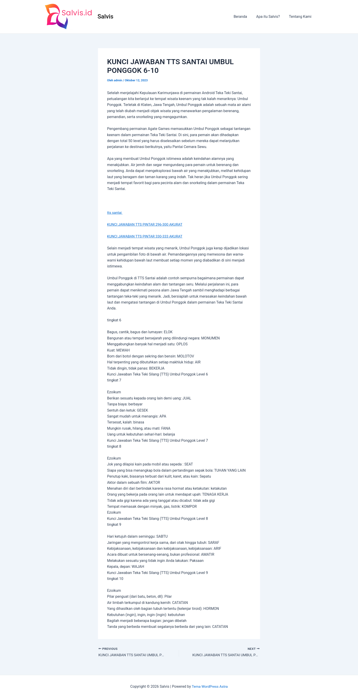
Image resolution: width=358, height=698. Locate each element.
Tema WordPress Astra (209, 686)
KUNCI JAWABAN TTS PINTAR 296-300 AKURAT (146, 224)
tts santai (115, 212)
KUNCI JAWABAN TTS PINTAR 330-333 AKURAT (146, 236)
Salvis (105, 16)
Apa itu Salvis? (271, 16)
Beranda (245, 16)
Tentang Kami (301, 16)
